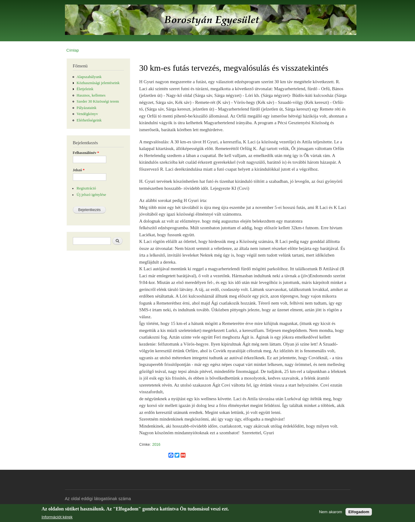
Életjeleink (85, 89)
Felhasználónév (86, 153)
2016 (156, 444)
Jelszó (79, 170)
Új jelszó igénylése (91, 195)
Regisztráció (86, 188)
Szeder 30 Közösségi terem (98, 101)
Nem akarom (330, 512)
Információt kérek (57, 517)
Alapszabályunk (89, 77)
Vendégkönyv (87, 114)
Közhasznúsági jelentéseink (98, 83)
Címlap (72, 50)
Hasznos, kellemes (91, 95)
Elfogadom (358, 512)
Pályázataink (86, 108)
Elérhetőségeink (89, 120)
